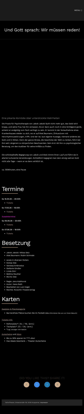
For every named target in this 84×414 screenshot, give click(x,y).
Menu (78, 10)
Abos (19, 334)
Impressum (44, 402)
